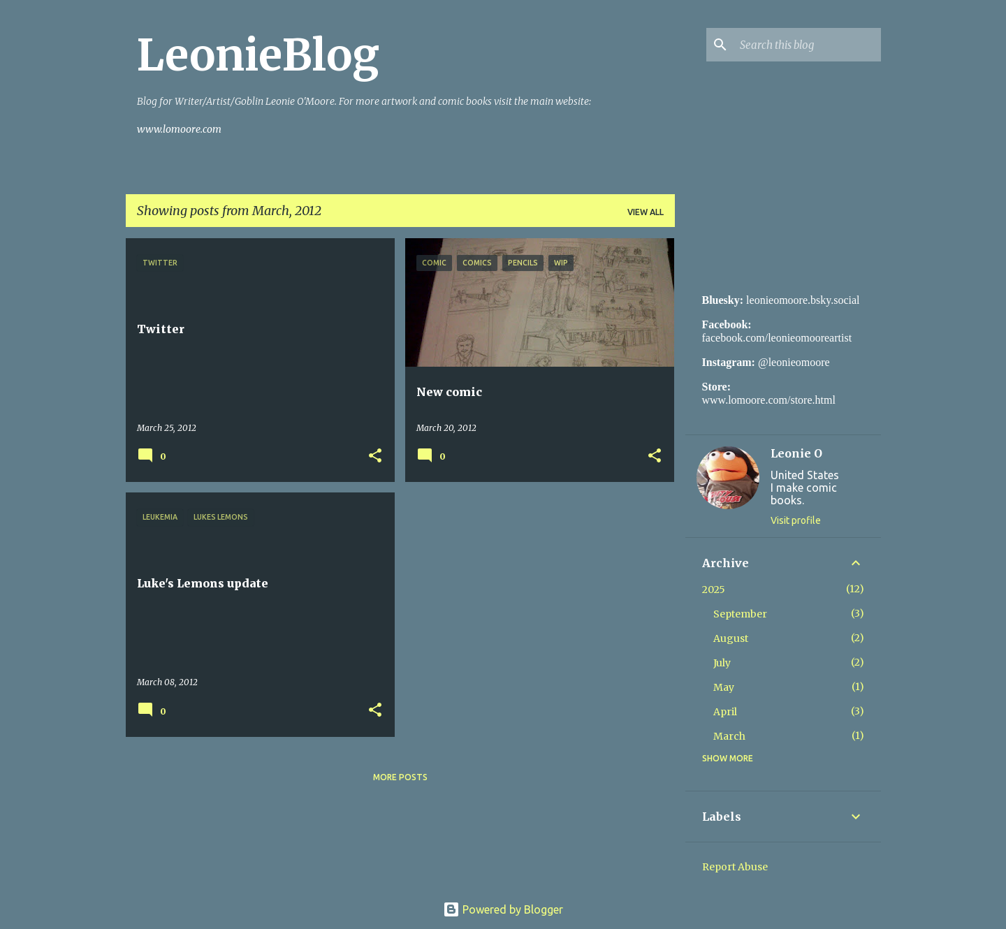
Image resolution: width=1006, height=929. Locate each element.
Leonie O (796, 453)
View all (645, 212)
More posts (400, 777)
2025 (713, 589)
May (723, 687)
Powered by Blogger (503, 909)
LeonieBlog (258, 55)
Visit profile (796, 520)
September (740, 614)
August (730, 638)
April (725, 711)
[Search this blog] (807, 44)
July (722, 663)
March (729, 736)
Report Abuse (735, 867)
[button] (375, 456)
